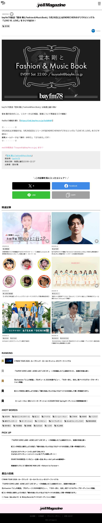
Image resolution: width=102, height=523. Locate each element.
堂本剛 (7, 26)
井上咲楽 (60, 426)
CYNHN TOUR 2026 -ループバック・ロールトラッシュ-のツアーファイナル (30, 479)
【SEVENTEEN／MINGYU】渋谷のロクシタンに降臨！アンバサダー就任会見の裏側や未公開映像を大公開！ (75, 342)
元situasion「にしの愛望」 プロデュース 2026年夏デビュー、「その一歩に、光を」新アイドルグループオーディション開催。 (49, 488)
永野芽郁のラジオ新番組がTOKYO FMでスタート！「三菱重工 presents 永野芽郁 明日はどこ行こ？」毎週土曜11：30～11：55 (25, 253)
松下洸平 (56, 249)
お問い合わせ (68, 516)
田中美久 (8, 426)
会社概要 (32, 516)
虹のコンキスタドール (22, 417)
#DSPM (7, 417)
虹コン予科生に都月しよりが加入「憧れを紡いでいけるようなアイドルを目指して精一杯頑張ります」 (39, 493)
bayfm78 (16, 158)
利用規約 (41, 516)
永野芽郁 (6, 249)
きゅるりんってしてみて (75, 421)
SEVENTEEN (65, 338)
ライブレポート (56, 421)
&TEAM (6, 338)
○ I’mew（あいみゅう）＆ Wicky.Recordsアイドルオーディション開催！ (29, 497)
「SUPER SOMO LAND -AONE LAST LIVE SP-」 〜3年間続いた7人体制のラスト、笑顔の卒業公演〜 (39, 484)
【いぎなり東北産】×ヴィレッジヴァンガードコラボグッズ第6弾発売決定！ (26, 296)
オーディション (27, 421)
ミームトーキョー (61, 417)
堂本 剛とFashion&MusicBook (19, 155)
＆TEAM (14, 338)
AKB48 (84, 417)
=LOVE (49, 426)
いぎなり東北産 (8, 293)
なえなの (39, 426)
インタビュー (41, 421)
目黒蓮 (29, 426)
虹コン (37, 417)
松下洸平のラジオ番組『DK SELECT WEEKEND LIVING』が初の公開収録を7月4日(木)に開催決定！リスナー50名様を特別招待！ (75, 253)
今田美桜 (19, 426)
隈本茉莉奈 (92, 421)
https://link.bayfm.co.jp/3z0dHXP (36, 120)
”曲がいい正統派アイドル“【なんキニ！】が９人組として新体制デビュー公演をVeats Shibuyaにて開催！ (75, 297)
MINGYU (56, 338)
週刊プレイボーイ (11, 421)
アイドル (47, 417)
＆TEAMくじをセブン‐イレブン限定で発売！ (16, 341)
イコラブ (94, 417)
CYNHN (74, 417)
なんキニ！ (57, 293)
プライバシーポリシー (54, 516)
